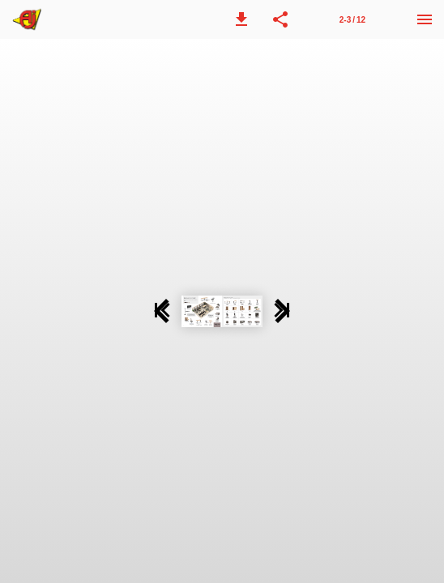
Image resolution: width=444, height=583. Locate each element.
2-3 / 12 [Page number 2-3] (352, 19)
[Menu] (424, 19)
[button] (241, 19)
